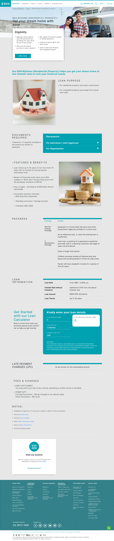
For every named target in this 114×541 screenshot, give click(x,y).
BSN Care (15, 497)
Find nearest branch (34, 468)
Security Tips (92, 515)
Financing (46, 491)
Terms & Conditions (59, 532)
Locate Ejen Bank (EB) (94, 493)
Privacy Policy (34, 532)
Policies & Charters (18, 508)
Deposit (30, 487)
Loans (40, 3)
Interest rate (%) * (54, 333)
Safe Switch (92, 507)
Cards (33, 3)
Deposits (25, 3)
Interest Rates (77, 490)
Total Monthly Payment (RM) (85, 317)
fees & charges (24, 418)
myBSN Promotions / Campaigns (94, 510)
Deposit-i (46, 487)
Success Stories (63, 491)
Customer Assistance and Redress (33, 498)
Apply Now (23, 56)
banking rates (23, 414)
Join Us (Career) (17, 502)
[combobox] (58, 327)
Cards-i (45, 489)
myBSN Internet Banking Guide (93, 504)
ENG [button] (101, 3)
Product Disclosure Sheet (25, 421)
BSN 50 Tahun (17, 511)
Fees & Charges (78, 495)
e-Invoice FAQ (93, 518)
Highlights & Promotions (77, 487)
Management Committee (16, 492)
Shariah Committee (18, 489)
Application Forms (94, 499)
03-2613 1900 (21, 525)
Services (76, 497)
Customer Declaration (24, 425)
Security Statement (46, 532)
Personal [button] (16, 3)
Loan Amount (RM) (54, 317)
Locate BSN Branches (92, 490)
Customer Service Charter (21, 532)
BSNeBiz (91, 513)
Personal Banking (18, 8)
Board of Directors (18, 487)
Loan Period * (52, 325)
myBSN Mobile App (94, 501)
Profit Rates (77, 493)
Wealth (47, 3)
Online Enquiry (93, 496)
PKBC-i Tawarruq (63, 487)
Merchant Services (64, 489)
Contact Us (87, 3)
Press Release (17, 500)
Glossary (45, 494)
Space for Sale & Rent (78, 508)
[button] (110, 4)
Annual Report (17, 495)
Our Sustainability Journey (18, 505)
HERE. (44, 461)
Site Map (77, 532)
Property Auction (78, 502)
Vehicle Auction (78, 500)
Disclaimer (70, 532)
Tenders (75, 505)
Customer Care (57, 3)
